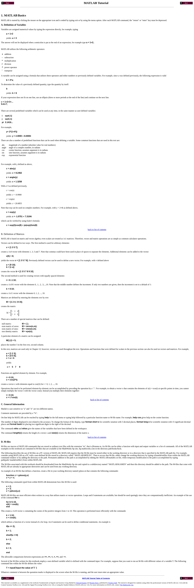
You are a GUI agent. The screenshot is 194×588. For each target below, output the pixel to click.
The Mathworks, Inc (127, 585)
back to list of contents (97, 229)
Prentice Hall (112, 583)
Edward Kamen (81, 583)
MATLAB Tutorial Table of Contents (96, 578)
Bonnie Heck (94, 583)
